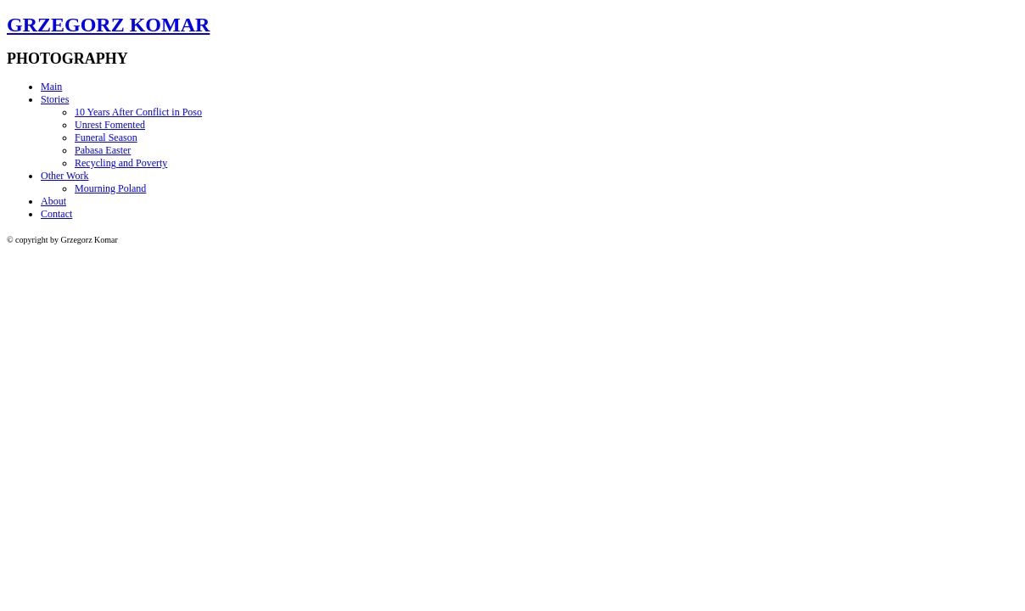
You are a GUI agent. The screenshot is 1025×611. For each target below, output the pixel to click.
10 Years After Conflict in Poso (138, 112)
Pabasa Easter (103, 150)
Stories (55, 99)
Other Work (64, 176)
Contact (56, 214)
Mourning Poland (110, 188)
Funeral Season (106, 137)
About (53, 201)
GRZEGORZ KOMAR (108, 25)
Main (51, 86)
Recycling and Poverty (121, 163)
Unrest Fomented (110, 125)
